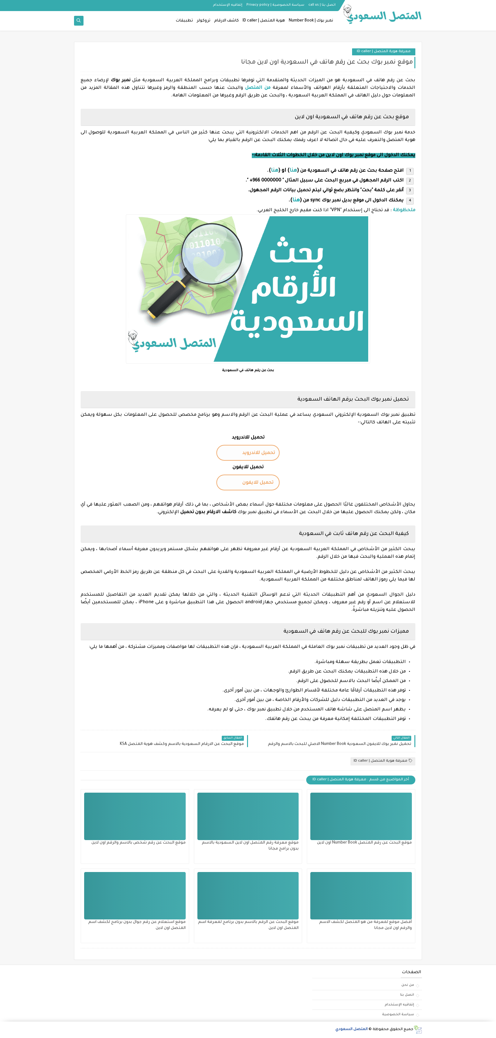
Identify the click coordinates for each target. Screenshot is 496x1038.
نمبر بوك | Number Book (311, 21)
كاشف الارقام (226, 21)
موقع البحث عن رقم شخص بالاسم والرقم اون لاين (138, 843)
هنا (296, 200)
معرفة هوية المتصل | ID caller (384, 52)
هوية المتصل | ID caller (264, 21)
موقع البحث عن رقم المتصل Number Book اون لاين (364, 843)
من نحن (407, 985)
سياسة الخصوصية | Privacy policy (275, 5)
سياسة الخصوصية (398, 1015)
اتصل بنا (407, 995)
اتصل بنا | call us (322, 5)
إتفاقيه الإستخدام (227, 5)
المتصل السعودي (351, 1030)
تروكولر (203, 21)
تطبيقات (184, 21)
